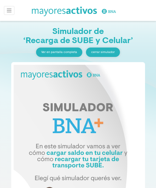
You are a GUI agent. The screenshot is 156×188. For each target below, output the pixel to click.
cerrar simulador (103, 52)
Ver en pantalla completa (59, 52)
